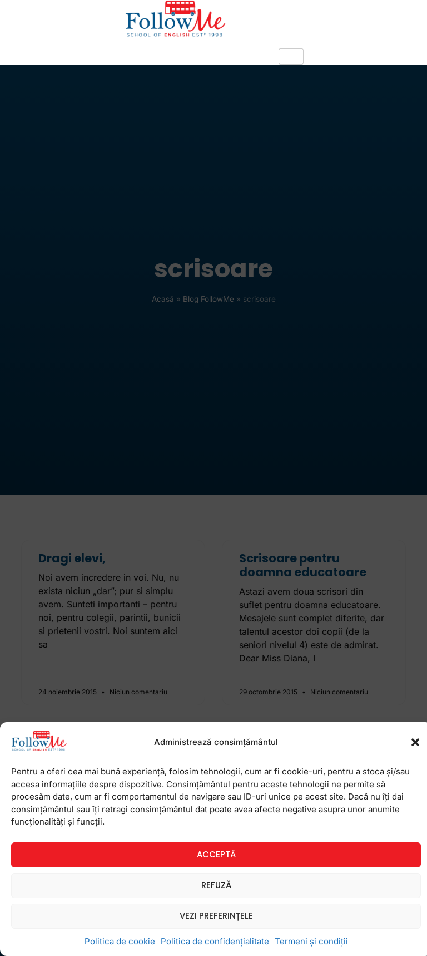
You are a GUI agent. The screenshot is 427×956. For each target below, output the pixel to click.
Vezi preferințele (216, 915)
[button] (415, 742)
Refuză (216, 885)
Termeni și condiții (311, 941)
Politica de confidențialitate (215, 941)
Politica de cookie (120, 941)
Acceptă (216, 854)
